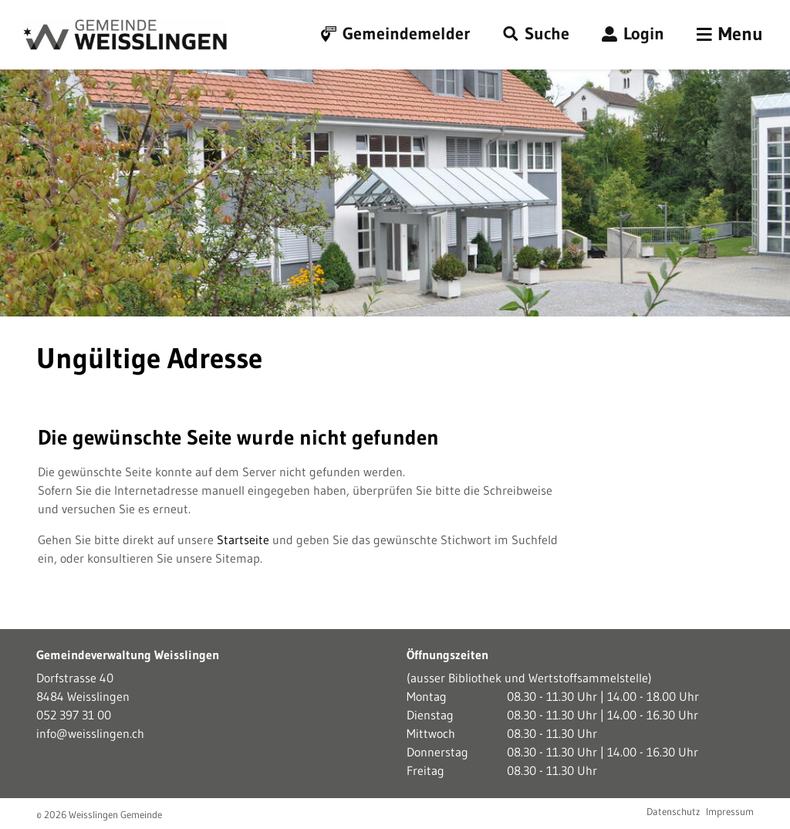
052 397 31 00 (73, 714)
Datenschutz (673, 811)
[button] (536, 34)
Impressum (730, 811)
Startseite (243, 539)
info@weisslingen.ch (90, 733)
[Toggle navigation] (730, 35)
